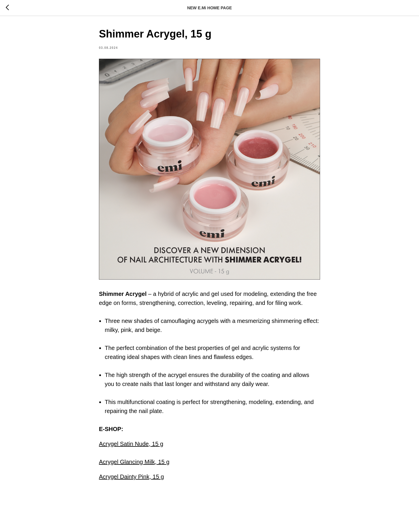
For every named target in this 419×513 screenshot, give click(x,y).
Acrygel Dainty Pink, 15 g (131, 476)
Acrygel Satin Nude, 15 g (131, 444)
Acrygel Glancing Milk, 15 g (134, 462)
